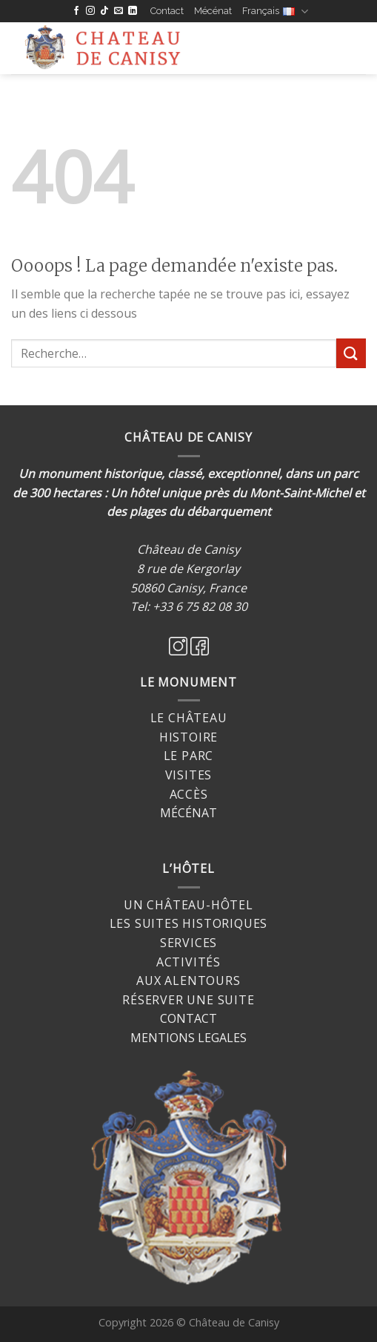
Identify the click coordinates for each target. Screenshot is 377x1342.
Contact (167, 10)
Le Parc (189, 755)
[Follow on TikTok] (104, 11)
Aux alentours (188, 980)
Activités (188, 962)
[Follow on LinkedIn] (132, 11)
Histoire (188, 737)
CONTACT (188, 1018)
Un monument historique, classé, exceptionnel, (150, 473)
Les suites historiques (189, 923)
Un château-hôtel (188, 905)
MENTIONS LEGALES (188, 1038)
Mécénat (213, 10)
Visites (189, 775)
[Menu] (231, 48)
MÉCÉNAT (188, 813)
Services (188, 943)
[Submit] (351, 352)
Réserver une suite (188, 1000)
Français (275, 11)
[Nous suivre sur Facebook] (76, 11)
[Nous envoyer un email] (118, 11)
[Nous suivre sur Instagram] (90, 11)
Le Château (188, 718)
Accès (189, 794)
